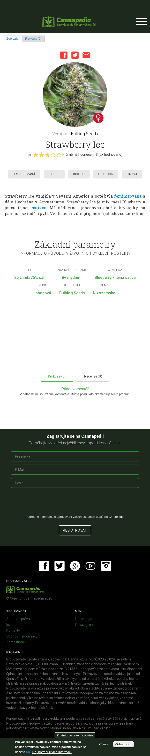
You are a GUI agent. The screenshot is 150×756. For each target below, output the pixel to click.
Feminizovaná (24, 174)
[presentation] (75, 503)
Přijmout (104, 744)
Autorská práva (18, 619)
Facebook (64, 55)
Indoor (79, 174)
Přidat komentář (75, 389)
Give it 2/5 (41, 154)
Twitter (75, 55)
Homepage (83, 619)
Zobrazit (14, 38)
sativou (39, 207)
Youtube (90, 566)
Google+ (75, 566)
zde (28, 752)
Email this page (86, 55)
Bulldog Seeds (84, 133)
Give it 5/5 (58, 154)
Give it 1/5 (35, 154)
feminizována (128, 196)
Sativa (132, 174)
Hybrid (54, 174)
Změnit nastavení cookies (75, 735)
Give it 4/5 (53, 154)
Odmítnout (123, 744)
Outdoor (105, 174)
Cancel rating (29, 154)
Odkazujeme (84, 625)
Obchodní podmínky (21, 636)
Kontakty (13, 630)
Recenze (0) (93, 376)
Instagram (106, 566)
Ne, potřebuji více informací (52, 752)
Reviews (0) (33, 38)
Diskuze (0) (57, 376)
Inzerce (11, 625)
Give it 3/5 (47, 154)
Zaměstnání (15, 642)
